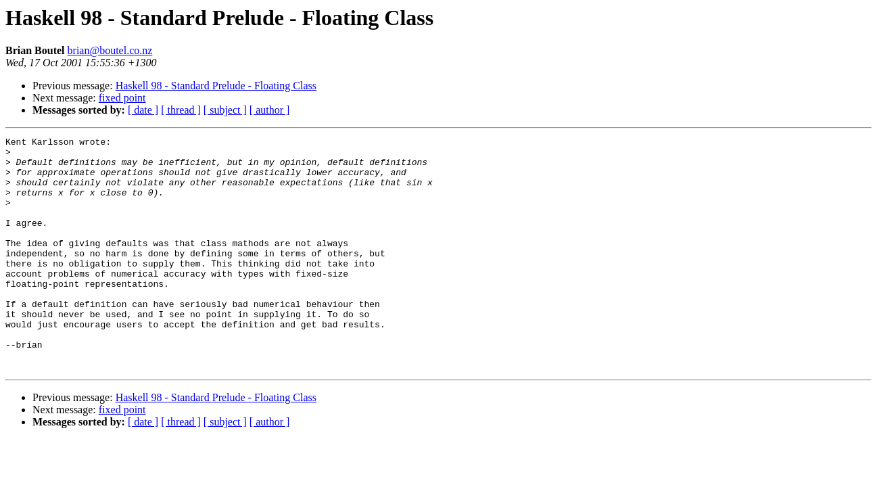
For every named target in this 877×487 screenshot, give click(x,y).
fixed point (122, 97)
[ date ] (143, 110)
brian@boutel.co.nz (110, 50)
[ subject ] (225, 110)
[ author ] (270, 110)
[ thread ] (181, 110)
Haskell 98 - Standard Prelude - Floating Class (216, 85)
